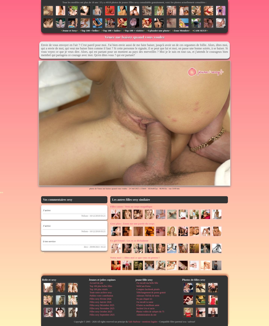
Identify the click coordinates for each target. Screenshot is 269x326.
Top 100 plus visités (99, 289)
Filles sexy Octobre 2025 (101, 311)
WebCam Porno (143, 286)
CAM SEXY (200, 30)
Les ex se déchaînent (129, 240)
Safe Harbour (134, 321)
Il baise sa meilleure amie (147, 305)
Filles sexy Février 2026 (100, 299)
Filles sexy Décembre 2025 (102, 305)
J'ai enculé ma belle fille (147, 283)
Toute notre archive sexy (101, 292)
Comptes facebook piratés (148, 289)
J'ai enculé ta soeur (144, 302)
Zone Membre (181, 30)
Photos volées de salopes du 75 (150, 311)
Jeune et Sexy (69, 30)
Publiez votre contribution (101, 295)
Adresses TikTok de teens (147, 295)
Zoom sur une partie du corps (132, 223)
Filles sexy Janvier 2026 (100, 302)
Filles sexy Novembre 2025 (102, 308)
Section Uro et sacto (145, 308)
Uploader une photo (158, 30)
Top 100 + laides (111, 30)
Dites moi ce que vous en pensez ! (135, 257)
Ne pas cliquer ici (144, 299)
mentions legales (149, 321)
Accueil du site (96, 283)
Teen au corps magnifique (131, 206)
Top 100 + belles (89, 30)
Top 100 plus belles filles (101, 286)
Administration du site (146, 314)
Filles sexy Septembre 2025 (102, 314)
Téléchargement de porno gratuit (151, 292)
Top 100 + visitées (134, 30)
